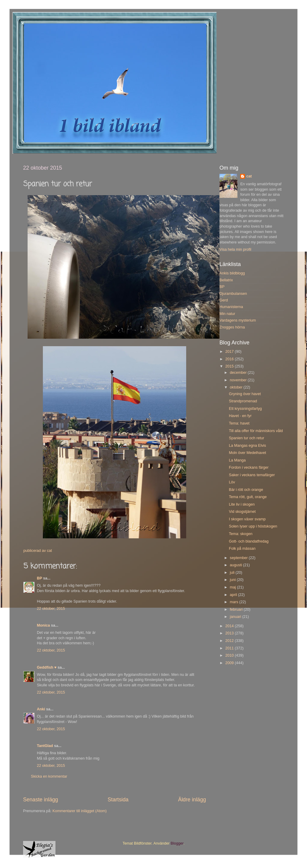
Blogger (177, 843)
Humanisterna (231, 307)
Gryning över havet (245, 394)
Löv (232, 482)
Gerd (223, 300)
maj (233, 587)
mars (234, 602)
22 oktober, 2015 (51, 608)
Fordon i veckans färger (248, 467)
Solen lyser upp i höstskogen (253, 526)
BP (39, 578)
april (234, 595)
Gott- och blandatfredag (248, 541)
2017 (230, 351)
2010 (230, 655)
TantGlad (45, 746)
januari (236, 617)
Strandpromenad (243, 401)
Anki (41, 709)
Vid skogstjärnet (242, 512)
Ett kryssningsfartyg (245, 409)
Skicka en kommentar (49, 776)
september (239, 558)
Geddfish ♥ (47, 667)
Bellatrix (226, 280)
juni (233, 580)
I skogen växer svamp (247, 519)
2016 (230, 359)
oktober (237, 387)
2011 (230, 648)
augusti (236, 565)
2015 (230, 366)
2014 (230, 626)
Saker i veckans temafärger (252, 475)
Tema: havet (239, 423)
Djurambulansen (233, 294)
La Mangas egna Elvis (247, 445)
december (239, 373)
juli (233, 572)
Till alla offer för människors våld (256, 431)
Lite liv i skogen (242, 504)
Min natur (227, 314)
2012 (230, 641)
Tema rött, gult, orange (248, 497)
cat (249, 176)
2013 (230, 633)
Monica (43, 625)
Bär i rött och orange (246, 490)
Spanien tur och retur (246, 438)
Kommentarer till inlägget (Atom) (79, 811)
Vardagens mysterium (237, 320)
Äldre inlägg (192, 800)
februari (237, 609)
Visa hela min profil (235, 249)
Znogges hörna (232, 327)
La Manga (237, 460)
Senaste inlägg (40, 800)
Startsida (118, 800)
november (239, 380)
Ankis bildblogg (232, 273)
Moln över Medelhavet (247, 453)
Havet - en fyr (240, 416)
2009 (230, 663)
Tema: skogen (240, 534)
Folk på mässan (242, 548)
